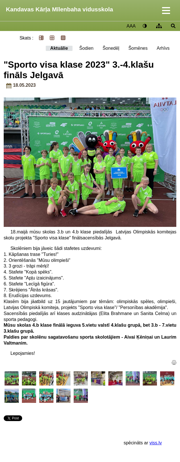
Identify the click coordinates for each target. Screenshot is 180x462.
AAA (131, 26)
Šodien (86, 48)
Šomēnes (138, 48)
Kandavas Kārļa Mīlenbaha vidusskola (59, 9)
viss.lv (155, 442)
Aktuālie (59, 48)
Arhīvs (163, 48)
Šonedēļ (111, 48)
